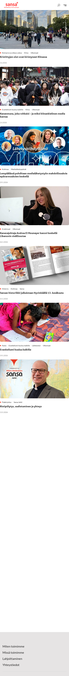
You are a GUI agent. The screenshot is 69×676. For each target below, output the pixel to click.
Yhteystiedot (11, 664)
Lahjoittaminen (12, 658)
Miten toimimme (13, 646)
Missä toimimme (13, 652)
